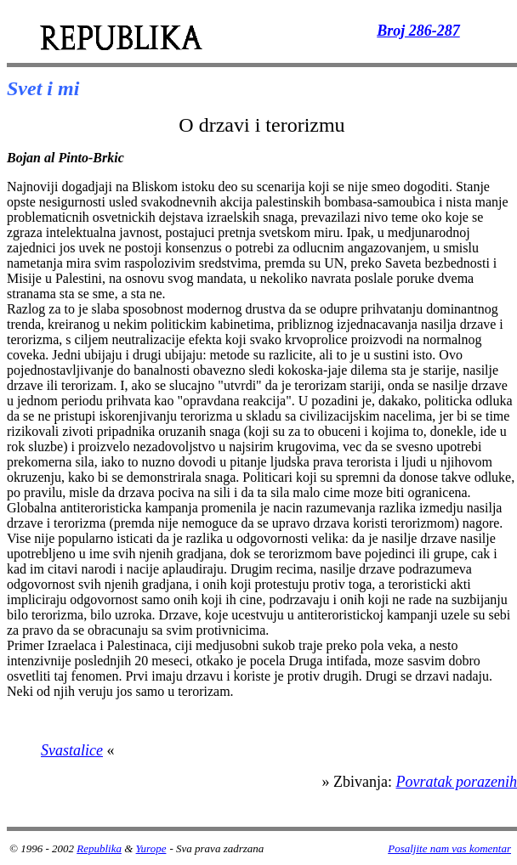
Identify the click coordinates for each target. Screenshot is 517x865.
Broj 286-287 (418, 30)
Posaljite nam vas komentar (449, 848)
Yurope (151, 848)
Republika (99, 848)
